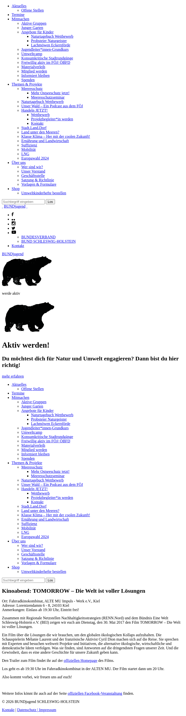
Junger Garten (32, 28)
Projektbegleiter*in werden (52, 119)
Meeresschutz (32, 89)
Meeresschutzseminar (48, 97)
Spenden (28, 80)
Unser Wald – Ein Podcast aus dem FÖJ (52, 106)
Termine (18, 15)
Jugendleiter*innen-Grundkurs (45, 49)
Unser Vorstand (33, 171)
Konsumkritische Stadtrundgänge (47, 58)
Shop (16, 189)
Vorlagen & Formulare (38, 184)
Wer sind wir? (32, 167)
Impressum (47, 710)
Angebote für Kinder (37, 32)
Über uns (19, 163)
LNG (25, 154)
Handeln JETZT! (34, 110)
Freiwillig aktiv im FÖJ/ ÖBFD (45, 62)
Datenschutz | (28, 710)
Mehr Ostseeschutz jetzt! (50, 93)
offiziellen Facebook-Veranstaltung (95, 693)
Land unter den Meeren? (40, 132)
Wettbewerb (40, 115)
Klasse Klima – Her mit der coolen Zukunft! (55, 136)
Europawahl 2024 (35, 158)
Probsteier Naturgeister (49, 41)
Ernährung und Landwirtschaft (45, 141)
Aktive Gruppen (33, 23)
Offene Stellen (32, 10)
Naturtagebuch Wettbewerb (52, 36)
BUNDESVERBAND (38, 237)
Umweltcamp (31, 54)
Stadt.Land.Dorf (33, 128)
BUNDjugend (14, 206)
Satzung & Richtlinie (37, 180)
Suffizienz (29, 145)
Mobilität (28, 149)
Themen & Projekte (27, 84)
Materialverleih (33, 67)
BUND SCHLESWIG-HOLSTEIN (48, 241)
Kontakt (37, 123)
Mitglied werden (34, 71)
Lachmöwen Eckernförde (50, 45)
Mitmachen (20, 19)
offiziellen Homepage (80, 660)
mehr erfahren (13, 376)
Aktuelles (19, 6)
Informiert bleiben (35, 75)
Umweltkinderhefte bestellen (43, 193)
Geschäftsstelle (33, 176)
